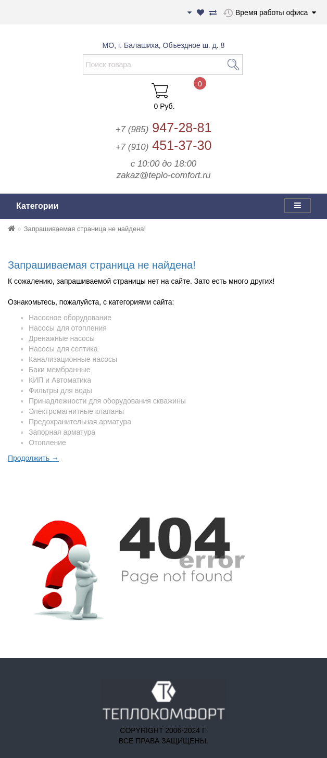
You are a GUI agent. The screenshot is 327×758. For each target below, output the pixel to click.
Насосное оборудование (70, 317)
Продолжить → (33, 458)
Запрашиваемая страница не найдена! (85, 229)
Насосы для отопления (68, 328)
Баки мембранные (60, 369)
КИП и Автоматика (60, 380)
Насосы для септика (63, 349)
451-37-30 (164, 145)
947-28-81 (164, 127)
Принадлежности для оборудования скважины (107, 401)
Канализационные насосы (73, 359)
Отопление (47, 442)
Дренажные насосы (62, 338)
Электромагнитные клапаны (76, 411)
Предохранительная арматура (80, 422)
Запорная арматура (62, 432)
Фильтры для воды (60, 390)
